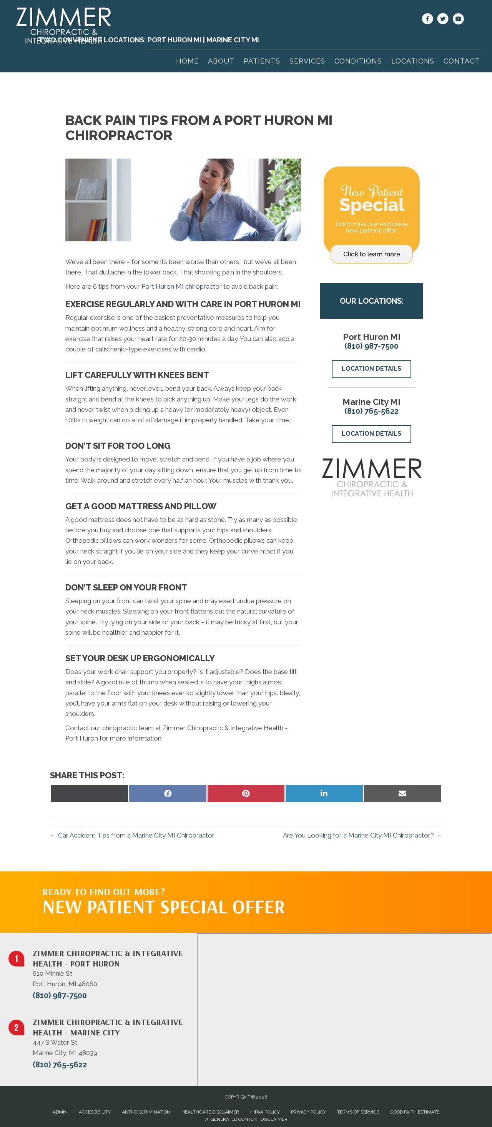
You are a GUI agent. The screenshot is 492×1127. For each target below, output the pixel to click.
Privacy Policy (308, 1112)
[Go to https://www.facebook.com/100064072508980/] (427, 20)
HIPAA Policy (265, 1112)
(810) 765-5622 (371, 411)
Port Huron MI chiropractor (181, 286)
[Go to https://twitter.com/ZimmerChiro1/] (443, 20)
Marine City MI (232, 40)
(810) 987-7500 (371, 346)
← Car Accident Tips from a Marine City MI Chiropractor (132, 835)
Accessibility (95, 1112)
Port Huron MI (174, 40)
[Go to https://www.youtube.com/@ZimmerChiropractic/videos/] (458, 20)
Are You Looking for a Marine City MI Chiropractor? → (362, 835)
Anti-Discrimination (146, 1112)
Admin (60, 1112)
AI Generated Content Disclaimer (246, 1119)
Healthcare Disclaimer (210, 1112)
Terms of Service (358, 1112)
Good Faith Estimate (414, 1112)
